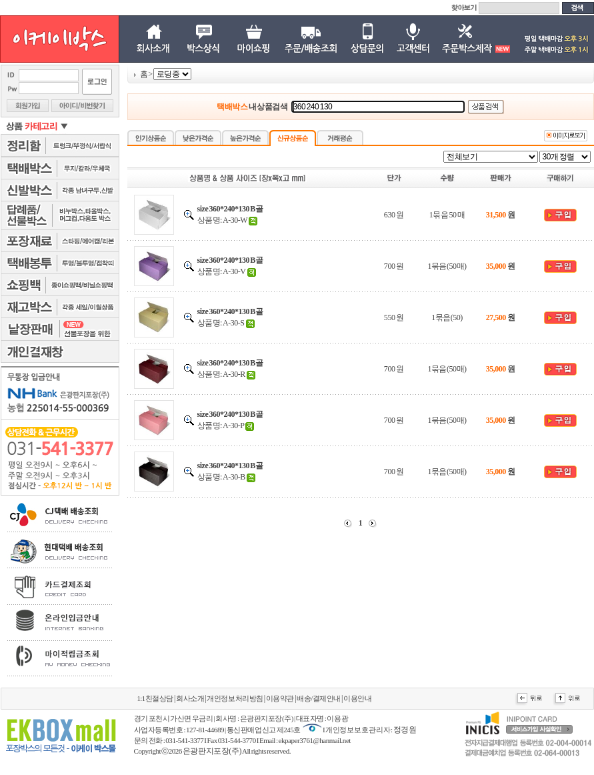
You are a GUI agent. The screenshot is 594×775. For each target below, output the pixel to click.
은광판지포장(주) (212, 751)
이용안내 (357, 698)
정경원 (405, 729)
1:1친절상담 (155, 698)
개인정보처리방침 (235, 698)
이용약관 (280, 698)
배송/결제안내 (319, 698)
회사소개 (190, 698)
